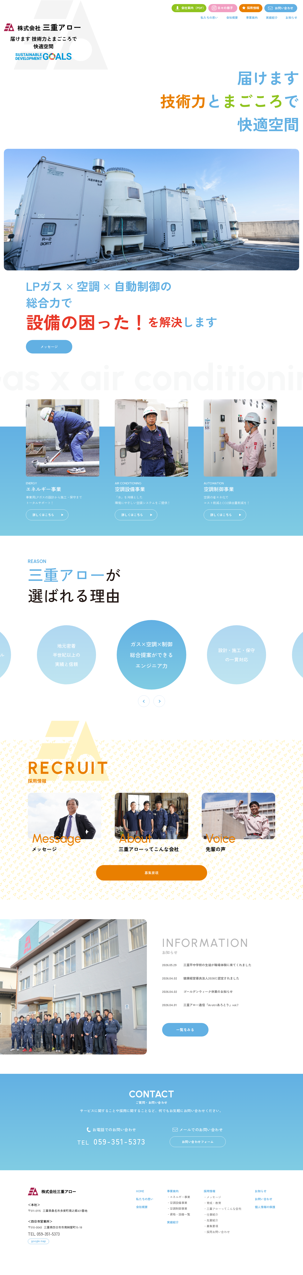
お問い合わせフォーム (198, 1141)
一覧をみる (185, 1029)
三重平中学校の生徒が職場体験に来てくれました (217, 964)
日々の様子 (225, 7)
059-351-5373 (111, 1141)
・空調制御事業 (177, 1208)
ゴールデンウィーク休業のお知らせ (208, 991)
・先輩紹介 (211, 1220)
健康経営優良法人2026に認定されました (211, 978)
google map (38, 1241)
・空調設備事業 (177, 1202)
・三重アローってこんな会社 (222, 1208)
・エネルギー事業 (178, 1196)
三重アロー (49, 27)
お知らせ (291, 17)
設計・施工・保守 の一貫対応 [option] (236, 655)
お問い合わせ (263, 1199)
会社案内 (193, 7)
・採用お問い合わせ (217, 1231)
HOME (140, 1191)
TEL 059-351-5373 (44, 1234)
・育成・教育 (212, 1202)
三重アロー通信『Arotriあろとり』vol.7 (210, 1004)
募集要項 (151, 872)
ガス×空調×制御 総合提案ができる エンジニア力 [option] (151, 654)
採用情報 (209, 1191)
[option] (151, 209)
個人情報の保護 (265, 1207)
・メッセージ (212, 1197)
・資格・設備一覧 (178, 1214)
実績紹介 (271, 17)
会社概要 (232, 17)
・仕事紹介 (211, 1214)
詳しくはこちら (43, 514)
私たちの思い (209, 17)
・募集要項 (211, 1226)
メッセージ (49, 346)
